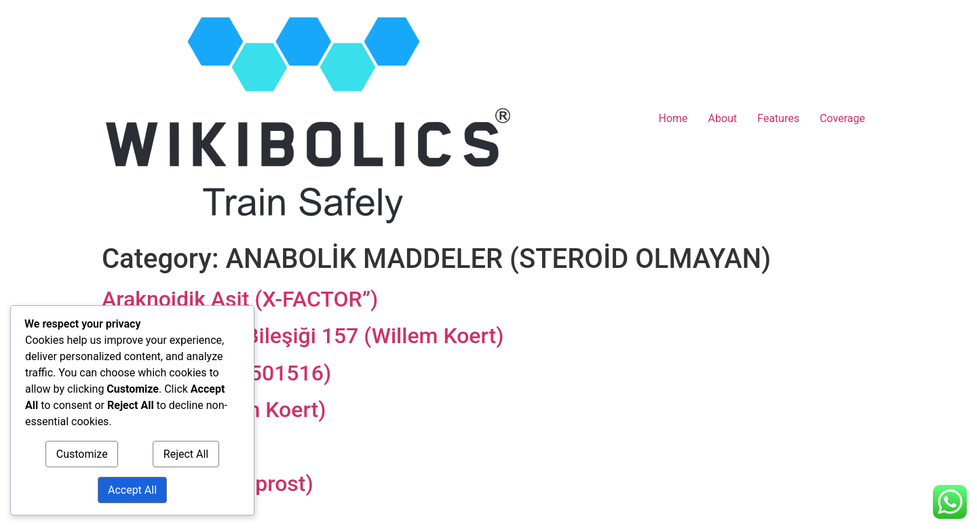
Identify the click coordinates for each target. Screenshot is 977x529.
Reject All (186, 454)
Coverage (842, 118)
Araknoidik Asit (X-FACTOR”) (240, 299)
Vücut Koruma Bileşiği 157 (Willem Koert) (302, 336)
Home (673, 118)
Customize (82, 454)
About (722, 118)
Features (778, 118)
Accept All (132, 490)
